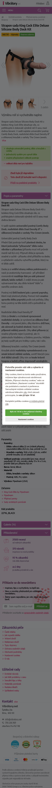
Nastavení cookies (26, 419)
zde (25, 392)
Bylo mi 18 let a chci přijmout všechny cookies (26, 412)
